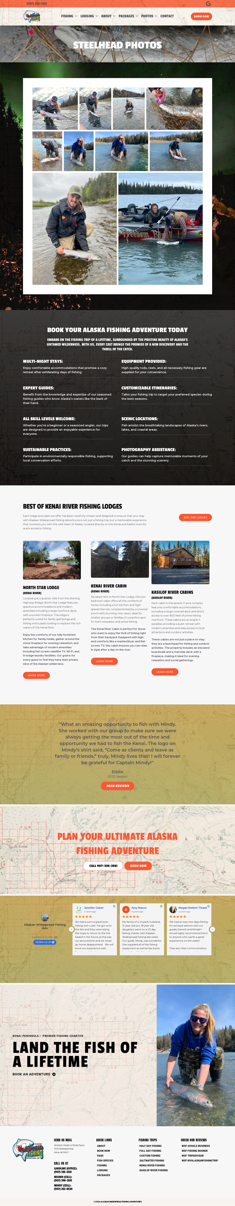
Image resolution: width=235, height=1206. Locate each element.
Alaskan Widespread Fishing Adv (45, 926)
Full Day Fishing (150, 1151)
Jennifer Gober (94, 908)
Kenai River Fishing (152, 1165)
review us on (44, 942)
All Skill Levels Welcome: (49, 418)
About (101, 1146)
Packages (103, 1175)
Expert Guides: (38, 388)
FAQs (100, 1155)
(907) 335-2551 (37, 4)
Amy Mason (139, 908)
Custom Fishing (149, 1155)
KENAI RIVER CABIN (120, 588)
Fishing (102, 1165)
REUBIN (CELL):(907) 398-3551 (63, 1179)
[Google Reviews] (208, 4)
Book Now (103, 1151)
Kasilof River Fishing (153, 1170)
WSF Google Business (196, 1146)
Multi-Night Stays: (43, 361)
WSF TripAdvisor (193, 1155)
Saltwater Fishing (151, 1160)
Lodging (102, 1170)
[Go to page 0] (142, 958)
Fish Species (105, 1160)
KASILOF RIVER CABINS (180, 595)
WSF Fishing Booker (195, 1151)
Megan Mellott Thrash (193, 908)
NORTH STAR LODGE (52, 590)
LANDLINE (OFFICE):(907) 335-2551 (65, 1170)
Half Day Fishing (150, 1146)
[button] (75, 16)
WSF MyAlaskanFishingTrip (200, 1160)
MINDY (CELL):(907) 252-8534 (63, 1187)
